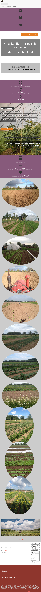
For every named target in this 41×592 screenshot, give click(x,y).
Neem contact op (3, 578)
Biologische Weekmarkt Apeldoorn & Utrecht (8, 577)
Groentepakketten (4, 571)
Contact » (20, 540)
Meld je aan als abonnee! (7, 128)
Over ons (12, 583)
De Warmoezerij (3, 570)
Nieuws (2, 576)
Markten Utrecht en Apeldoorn (5, 575)
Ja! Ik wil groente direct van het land (29, 34)
